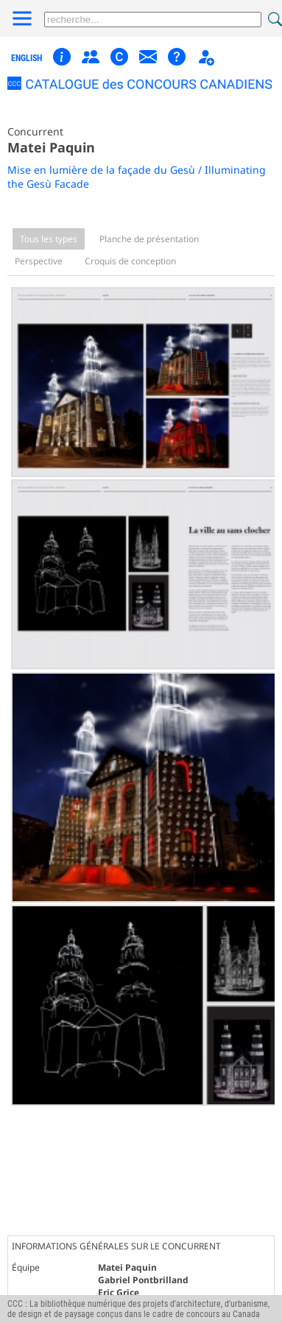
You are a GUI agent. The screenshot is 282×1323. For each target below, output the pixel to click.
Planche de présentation (149, 239)
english (26, 58)
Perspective (39, 261)
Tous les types (48, 239)
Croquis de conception (130, 261)
